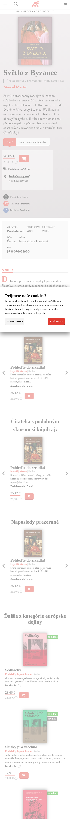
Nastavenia (15, 321)
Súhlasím (56, 321)
